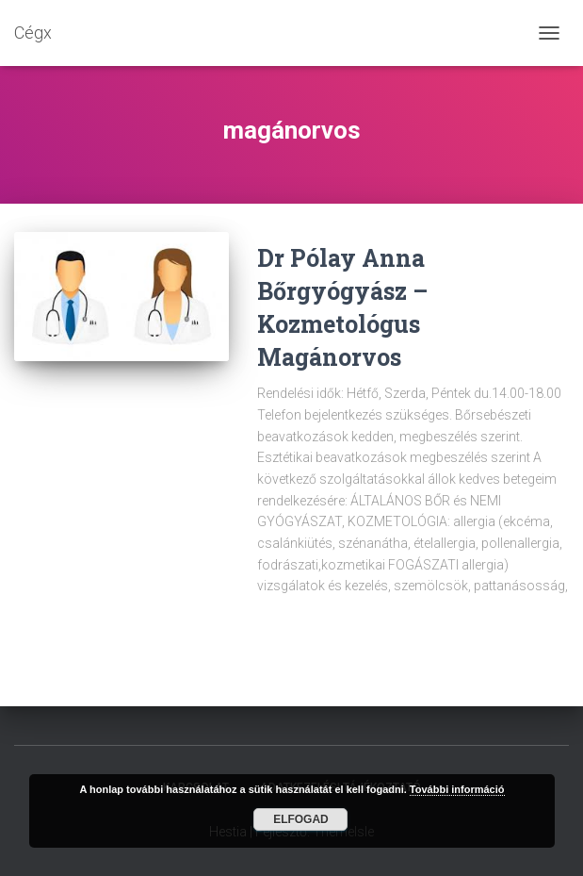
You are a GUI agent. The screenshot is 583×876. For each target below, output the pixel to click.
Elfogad (301, 819)
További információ (457, 789)
